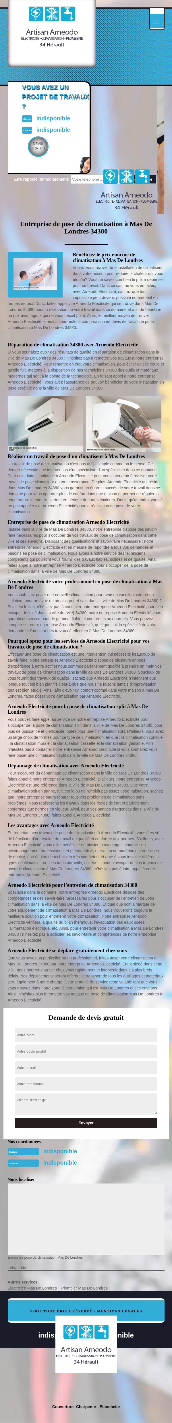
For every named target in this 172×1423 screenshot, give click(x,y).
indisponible (60, 1151)
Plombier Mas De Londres (84, 1288)
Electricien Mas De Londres (32, 1288)
